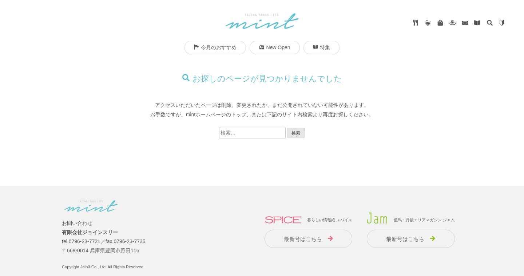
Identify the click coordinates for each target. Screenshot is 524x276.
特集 (321, 47)
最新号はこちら (303, 239)
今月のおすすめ (215, 47)
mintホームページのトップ (216, 114)
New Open (274, 47)
